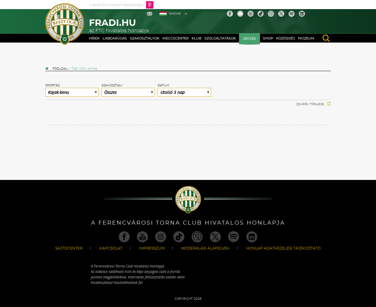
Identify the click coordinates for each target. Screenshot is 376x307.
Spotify (292, 13)
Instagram (251, 13)
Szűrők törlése (313, 104)
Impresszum (152, 248)
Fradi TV (295, 47)
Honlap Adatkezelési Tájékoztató (283, 248)
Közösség (285, 38)
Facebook (230, 13)
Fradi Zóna (274, 47)
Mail (150, 13)
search (326, 38)
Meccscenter (175, 38)
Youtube (240, 13)
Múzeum (306, 38)
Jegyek (249, 38)
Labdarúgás (115, 38)
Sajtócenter (69, 248)
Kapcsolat (110, 248)
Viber (271, 13)
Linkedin (302, 13)
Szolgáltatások (220, 38)
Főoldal (60, 68)
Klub (196, 38)
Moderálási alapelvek (205, 248)
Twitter (281, 13)
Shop (268, 38)
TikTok (261, 13)
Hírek (94, 38)
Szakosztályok (144, 38)
